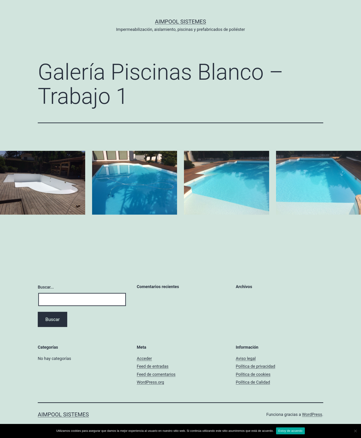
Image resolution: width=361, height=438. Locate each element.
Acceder (144, 358)
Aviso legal (246, 358)
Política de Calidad (253, 382)
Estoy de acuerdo (290, 430)
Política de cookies (253, 374)
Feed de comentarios (156, 374)
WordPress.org (150, 382)
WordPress (312, 414)
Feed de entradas (153, 366)
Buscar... (46, 287)
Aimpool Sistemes (180, 21)
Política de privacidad (255, 366)
